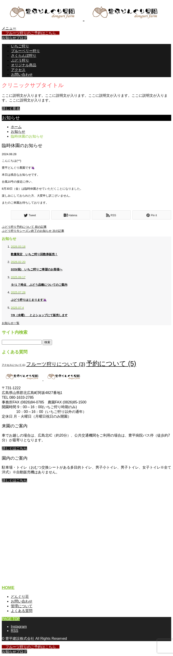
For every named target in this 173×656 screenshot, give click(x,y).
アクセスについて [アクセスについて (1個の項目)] (13, 365)
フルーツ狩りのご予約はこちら (30, 33)
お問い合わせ (22, 74)
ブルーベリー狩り (25, 51)
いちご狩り (20, 46)
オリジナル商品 (23, 65)
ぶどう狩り (20, 60)
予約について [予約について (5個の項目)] (111, 363)
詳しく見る (11, 108)
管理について (21, 606)
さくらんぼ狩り (23, 56)
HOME (8, 587)
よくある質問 (21, 611)
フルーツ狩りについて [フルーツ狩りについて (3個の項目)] (55, 364)
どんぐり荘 (20, 596)
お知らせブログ (14, 38)
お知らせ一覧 (10, 323)
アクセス (18, 70)
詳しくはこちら (14, 448)
